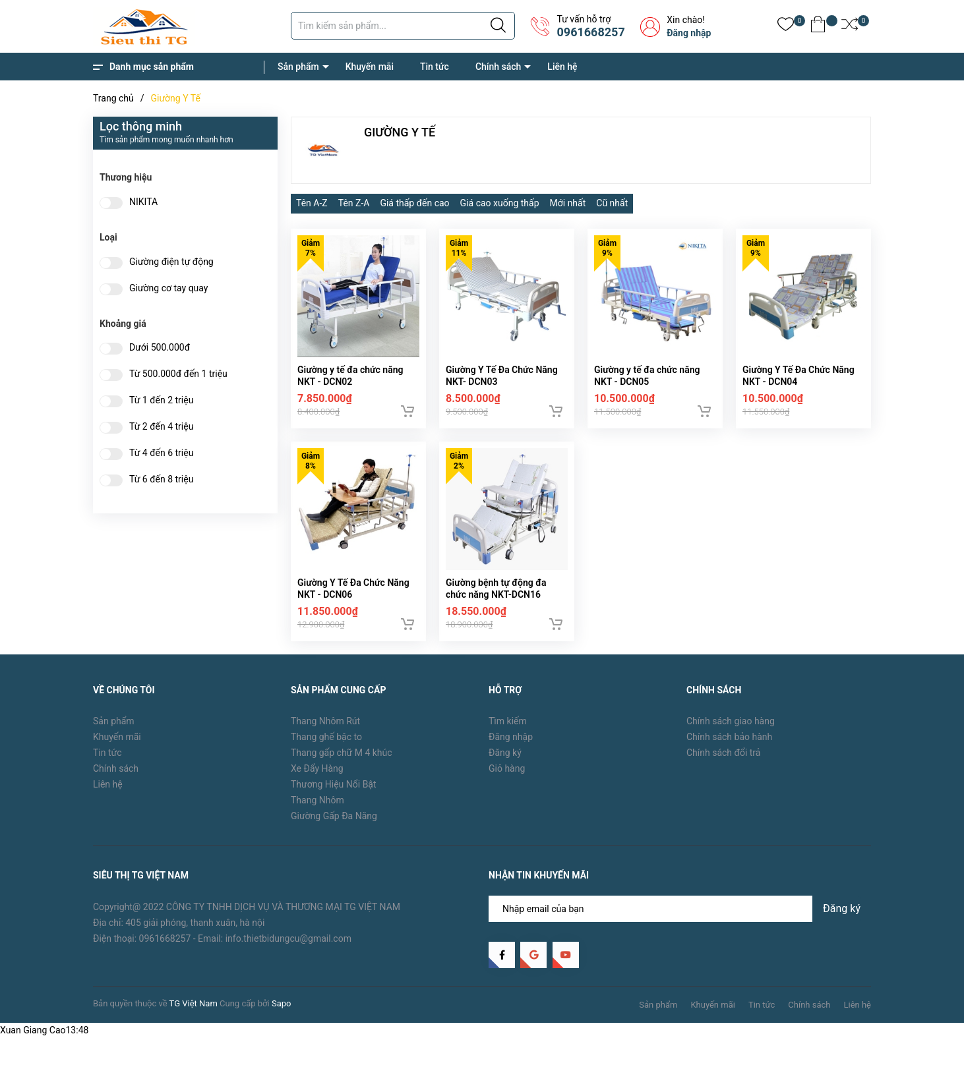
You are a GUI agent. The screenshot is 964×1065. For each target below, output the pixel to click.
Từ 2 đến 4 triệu (161, 427)
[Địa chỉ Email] (680, 915)
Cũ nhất (612, 203)
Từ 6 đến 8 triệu (161, 479)
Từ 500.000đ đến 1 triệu (178, 374)
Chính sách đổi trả (723, 760)
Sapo (281, 1011)
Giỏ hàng (507, 775)
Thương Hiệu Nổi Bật (334, 791)
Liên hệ (562, 66)
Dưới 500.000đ (159, 348)
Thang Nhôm (317, 807)
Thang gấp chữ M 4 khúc (341, 760)
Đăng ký (505, 760)
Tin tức (434, 66)
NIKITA (143, 202)
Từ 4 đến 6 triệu (161, 453)
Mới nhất (568, 203)
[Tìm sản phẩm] (402, 26)
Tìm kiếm (508, 728)
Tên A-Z (312, 203)
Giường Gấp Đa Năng (334, 823)
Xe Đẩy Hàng (317, 775)
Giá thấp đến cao (414, 203)
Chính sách (498, 66)
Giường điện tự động (171, 262)
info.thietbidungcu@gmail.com (288, 945)
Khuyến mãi (370, 66)
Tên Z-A (354, 203)
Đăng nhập (689, 33)
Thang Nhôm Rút (325, 728)
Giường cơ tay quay (168, 288)
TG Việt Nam (193, 1011)
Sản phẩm (298, 66)
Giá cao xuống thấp (499, 203)
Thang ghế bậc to (326, 744)
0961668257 (590, 32)
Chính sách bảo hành (729, 744)
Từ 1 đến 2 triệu (161, 400)
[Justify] (498, 26)
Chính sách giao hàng (730, 728)
